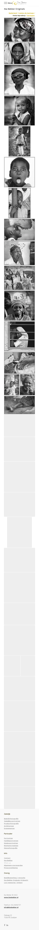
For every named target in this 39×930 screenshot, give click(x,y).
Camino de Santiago (26, 13)
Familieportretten (11, 841)
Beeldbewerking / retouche (14, 878)
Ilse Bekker (8, 860)
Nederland (13, 13)
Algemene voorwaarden (13, 865)
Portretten (8, 838)
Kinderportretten (11, 843)
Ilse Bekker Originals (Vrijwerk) (16, 880)
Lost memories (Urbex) (13, 883)
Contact (7, 858)
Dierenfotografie (10, 848)
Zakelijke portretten (12, 821)
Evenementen (9, 828)
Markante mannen (11, 846)
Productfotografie (11, 823)
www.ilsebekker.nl (11, 897)
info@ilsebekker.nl (11, 907)
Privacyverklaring (11, 868)
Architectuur (9, 826)
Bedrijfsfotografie (11, 819)
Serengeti (31, 15)
